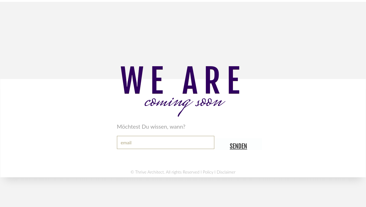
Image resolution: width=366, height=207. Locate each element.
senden (238, 146)
